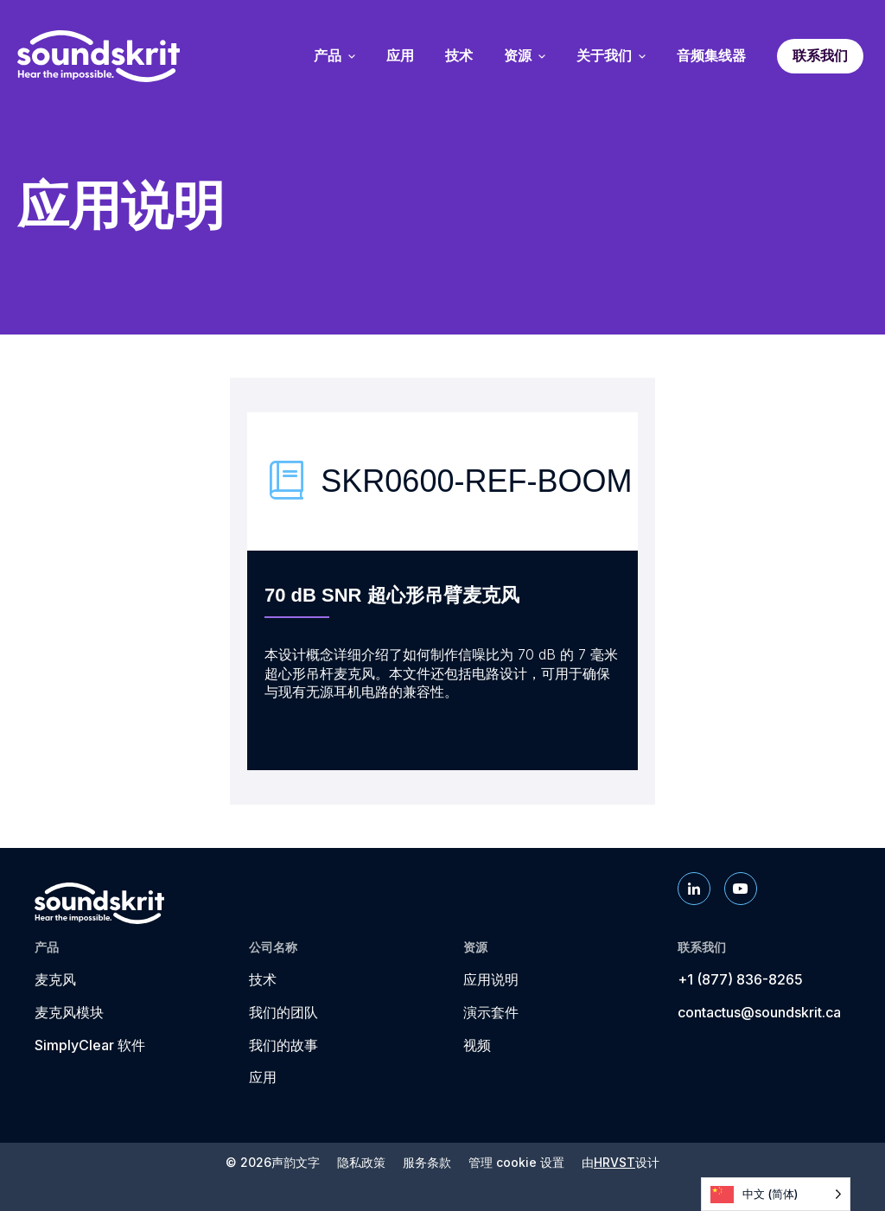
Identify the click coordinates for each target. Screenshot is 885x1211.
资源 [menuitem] (524, 56)
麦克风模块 (69, 1012)
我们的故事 (283, 1045)
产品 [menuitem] (334, 56)
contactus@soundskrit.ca (759, 1012)
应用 (263, 1077)
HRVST (614, 1162)
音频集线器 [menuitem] (711, 56)
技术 (263, 979)
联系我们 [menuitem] (820, 55)
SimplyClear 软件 (90, 1045)
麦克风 (55, 979)
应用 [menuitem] (400, 56)
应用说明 (491, 979)
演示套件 (491, 1012)
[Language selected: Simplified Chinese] (775, 1194)
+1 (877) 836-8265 (740, 979)
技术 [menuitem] (459, 56)
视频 (477, 1045)
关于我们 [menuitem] (611, 56)
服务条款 (427, 1163)
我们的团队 (283, 1012)
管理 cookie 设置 (516, 1163)
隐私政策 (361, 1163)
